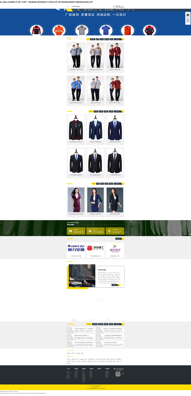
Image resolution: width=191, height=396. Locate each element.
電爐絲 (82, 353)
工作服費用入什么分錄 (75, 359)
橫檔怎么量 (119, 361)
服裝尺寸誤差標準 (102, 361)
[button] (95, 34)
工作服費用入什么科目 (83, 359)
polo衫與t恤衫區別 (91, 359)
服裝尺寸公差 (95, 361)
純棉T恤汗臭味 (84, 361)
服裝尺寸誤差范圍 (109, 361)
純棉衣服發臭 (90, 361)
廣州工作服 (73, 353)
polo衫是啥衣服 (98, 359)
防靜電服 (68, 359)
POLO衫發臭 (78, 361)
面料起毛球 (103, 359)
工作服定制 (78, 353)
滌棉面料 (107, 359)
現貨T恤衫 (68, 363)
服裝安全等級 (112, 359)
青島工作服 (69, 353)
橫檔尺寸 (114, 361)
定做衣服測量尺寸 (119, 359)
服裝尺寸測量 (69, 361)
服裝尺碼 (73, 361)
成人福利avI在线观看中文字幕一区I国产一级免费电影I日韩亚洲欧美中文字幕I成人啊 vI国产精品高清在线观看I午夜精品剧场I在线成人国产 (46, 2)
